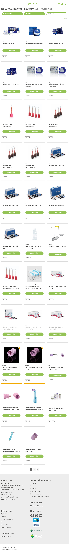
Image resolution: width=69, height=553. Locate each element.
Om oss (3, 516)
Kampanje (33, 483)
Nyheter (4, 514)
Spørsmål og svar (35, 494)
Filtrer (28, 14)
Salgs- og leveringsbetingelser (39, 497)
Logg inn (12, 50)
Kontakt (3, 522)
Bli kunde (33, 486)
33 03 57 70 (7, 494)
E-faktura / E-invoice (36, 506)
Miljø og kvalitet (6, 527)
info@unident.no (12, 497)
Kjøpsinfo (33, 488)
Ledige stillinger (6, 536)
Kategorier (7, 14)
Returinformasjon (35, 491)
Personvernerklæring (9, 547)
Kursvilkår (4, 524)
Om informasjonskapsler (9, 549)
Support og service (7, 519)
